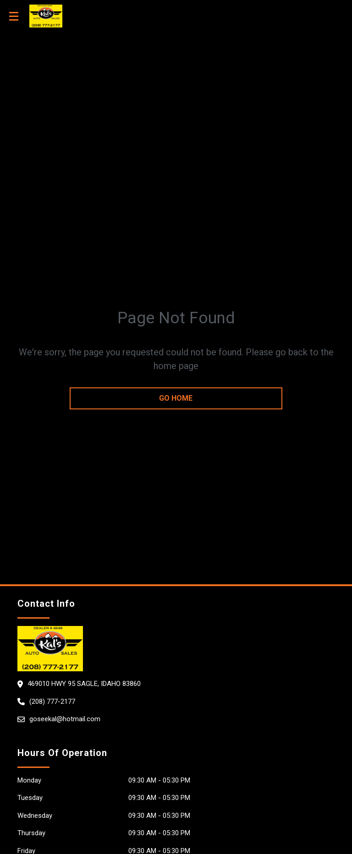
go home (175, 398)
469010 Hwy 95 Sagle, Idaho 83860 (84, 684)
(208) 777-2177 (52, 701)
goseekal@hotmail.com (64, 719)
